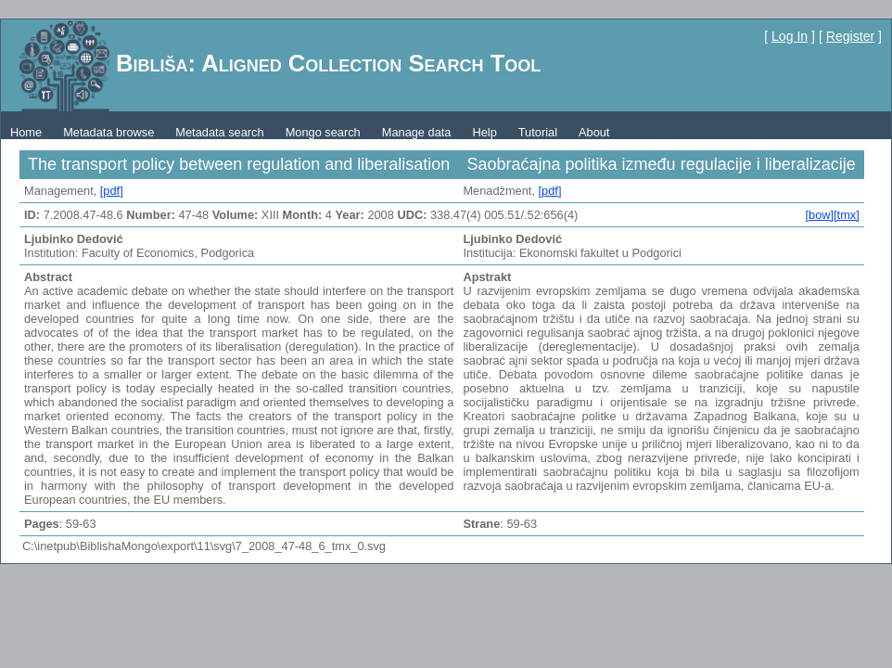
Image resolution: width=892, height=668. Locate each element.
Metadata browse (108, 132)
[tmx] (847, 215)
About (594, 132)
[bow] (819, 215)
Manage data (417, 132)
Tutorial (537, 132)
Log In (789, 36)
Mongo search (323, 132)
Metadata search (219, 132)
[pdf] (111, 191)
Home (26, 132)
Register (850, 36)
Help (484, 132)
